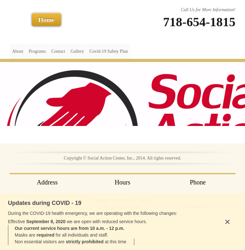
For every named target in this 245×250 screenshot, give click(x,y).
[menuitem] (18, 51)
